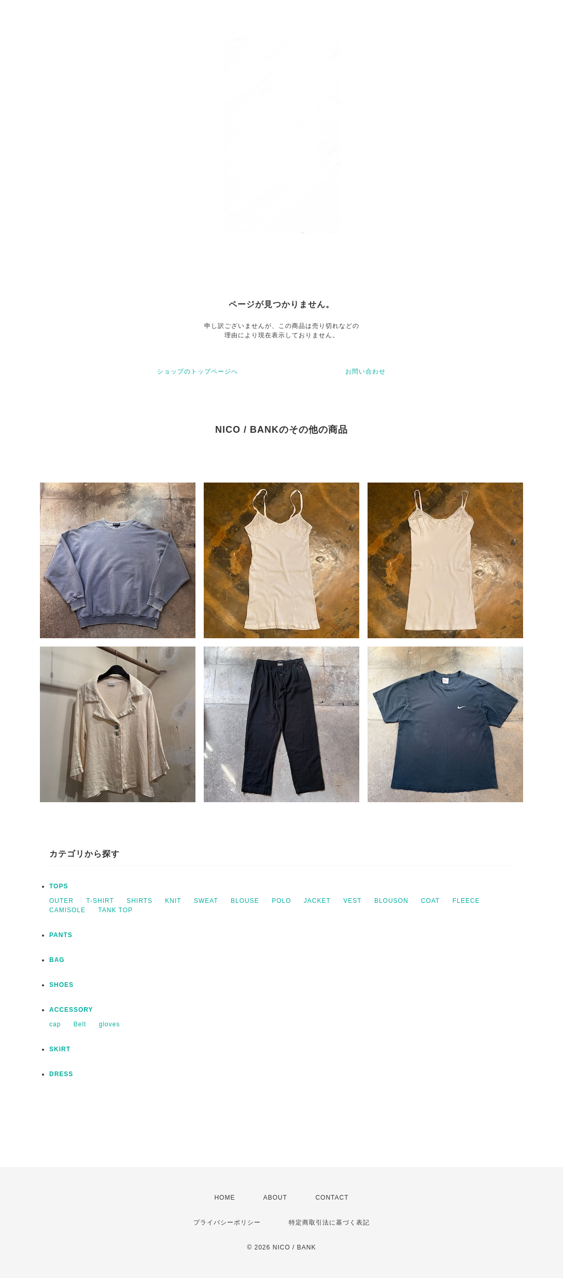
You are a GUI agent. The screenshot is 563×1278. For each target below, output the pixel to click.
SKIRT (60, 1049)
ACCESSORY (71, 1009)
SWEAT (206, 900)
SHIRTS (139, 900)
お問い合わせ (365, 371)
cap (55, 1024)
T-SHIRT (100, 900)
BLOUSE (245, 900)
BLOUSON (391, 900)
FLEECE (466, 900)
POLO (281, 900)
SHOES (61, 984)
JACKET (317, 900)
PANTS (61, 935)
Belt (80, 1024)
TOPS (58, 886)
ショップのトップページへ (197, 371)
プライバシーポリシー (227, 1222)
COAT (430, 900)
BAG (57, 960)
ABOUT (275, 1197)
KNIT (173, 900)
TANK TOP (115, 910)
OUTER (61, 900)
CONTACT (331, 1197)
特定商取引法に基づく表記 (329, 1222)
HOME (224, 1197)
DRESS (61, 1074)
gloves (109, 1024)
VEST (352, 900)
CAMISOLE (67, 910)
